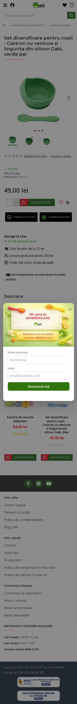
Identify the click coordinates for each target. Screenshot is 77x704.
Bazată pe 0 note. (35, 156)
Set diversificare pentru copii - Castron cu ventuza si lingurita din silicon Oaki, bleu (57, 424)
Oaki (17, 173)
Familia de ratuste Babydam (20, 419)
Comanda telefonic (24, 217)
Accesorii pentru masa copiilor (28, 24)
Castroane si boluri (60, 24)
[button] (69, 98)
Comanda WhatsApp (58, 217)
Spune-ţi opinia (61, 156)
